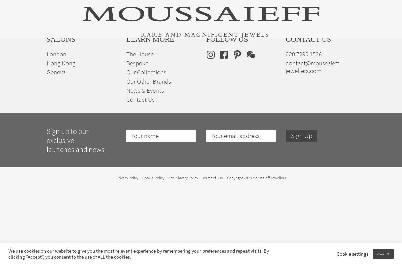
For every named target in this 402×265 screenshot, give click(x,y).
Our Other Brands (148, 157)
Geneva (56, 148)
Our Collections (146, 148)
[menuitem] (345, 62)
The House (303, 63)
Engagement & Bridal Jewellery (202, 63)
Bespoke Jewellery (263, 63)
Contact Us (140, 175)
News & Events (145, 166)
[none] (345, 62)
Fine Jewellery (102, 63)
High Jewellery (63, 63)
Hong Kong (61, 139)
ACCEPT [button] (383, 253)
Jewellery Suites (142, 63)
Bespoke (137, 139)
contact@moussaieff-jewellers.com (313, 143)
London (56, 130)
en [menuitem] (341, 62)
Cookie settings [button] (352, 254)
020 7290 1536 (304, 130)
